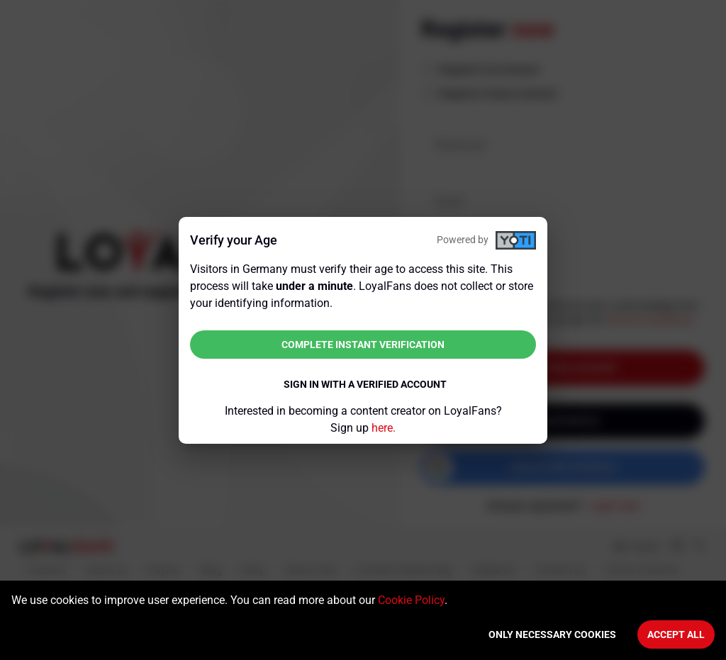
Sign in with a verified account (365, 384)
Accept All (676, 634)
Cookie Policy (411, 600)
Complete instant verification (363, 344)
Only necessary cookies (552, 634)
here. (384, 428)
